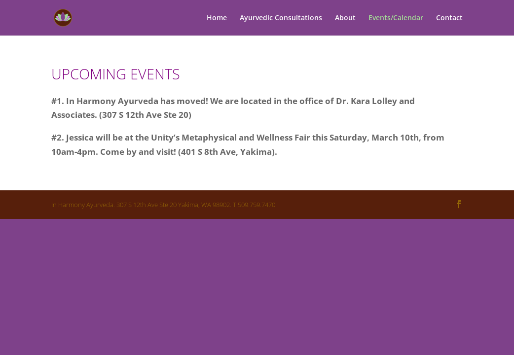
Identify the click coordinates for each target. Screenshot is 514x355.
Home (217, 18)
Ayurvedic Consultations (281, 18)
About (345, 18)
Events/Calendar (395, 18)
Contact (449, 18)
